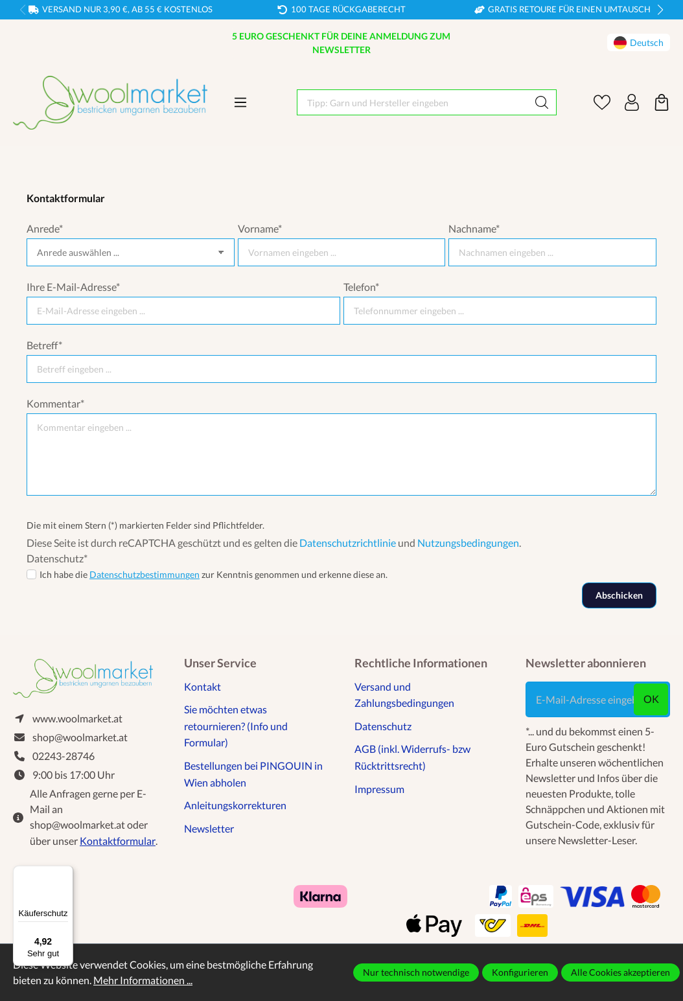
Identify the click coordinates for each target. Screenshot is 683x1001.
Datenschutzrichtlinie (347, 542)
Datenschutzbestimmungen (144, 574)
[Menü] (240, 102)
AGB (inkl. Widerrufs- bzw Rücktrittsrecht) (412, 757)
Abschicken (619, 595)
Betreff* (44, 345)
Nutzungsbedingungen (468, 542)
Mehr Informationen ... (142, 980)
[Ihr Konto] (631, 102)
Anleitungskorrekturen (235, 805)
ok (651, 699)
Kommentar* (55, 403)
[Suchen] (542, 102)
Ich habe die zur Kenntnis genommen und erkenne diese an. (214, 574)
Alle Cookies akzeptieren (620, 972)
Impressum (379, 789)
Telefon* (361, 287)
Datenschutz (382, 726)
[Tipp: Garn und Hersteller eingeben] (412, 102)
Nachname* (474, 228)
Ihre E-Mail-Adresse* (73, 287)
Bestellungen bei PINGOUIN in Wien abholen (253, 773)
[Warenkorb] (661, 102)
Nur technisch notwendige (416, 972)
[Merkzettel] (602, 102)
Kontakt (202, 686)
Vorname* (260, 228)
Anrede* (45, 228)
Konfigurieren (520, 972)
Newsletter (209, 828)
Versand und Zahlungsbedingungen (404, 694)
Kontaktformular (118, 842)
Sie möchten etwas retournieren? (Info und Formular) (236, 725)
